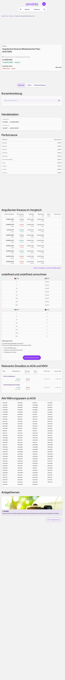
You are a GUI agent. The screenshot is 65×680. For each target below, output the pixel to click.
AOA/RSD (5, 468)
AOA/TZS (20, 475)
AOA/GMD (5, 423)
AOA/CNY (35, 416)
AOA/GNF (5, 426)
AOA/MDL (50, 449)
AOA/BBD (5, 409)
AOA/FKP (35, 421)
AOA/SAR (20, 465)
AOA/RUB (35, 463)
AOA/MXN (35, 449)
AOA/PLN (50, 461)
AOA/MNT (5, 451)
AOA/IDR (35, 428)
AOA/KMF (50, 437)
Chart (29, 85)
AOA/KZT (50, 435)
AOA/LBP (50, 442)
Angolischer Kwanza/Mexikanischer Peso (25, 16)
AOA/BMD (35, 409)
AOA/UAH (35, 479)
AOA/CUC (20, 440)
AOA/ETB (50, 405)
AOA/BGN (20, 414)
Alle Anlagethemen (54, 520)
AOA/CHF (50, 465)
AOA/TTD (5, 477)
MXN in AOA (58, 67)
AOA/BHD (35, 407)
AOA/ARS (5, 405)
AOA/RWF (5, 463)
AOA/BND (5, 414)
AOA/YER (20, 433)
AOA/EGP (20, 402)
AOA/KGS (5, 442)
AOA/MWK (50, 444)
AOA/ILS (35, 430)
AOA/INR (20, 428)
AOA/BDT (50, 407)
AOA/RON (20, 463)
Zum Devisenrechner (32, 358)
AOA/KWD (35, 440)
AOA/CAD (20, 435)
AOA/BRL (35, 412)
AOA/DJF (35, 419)
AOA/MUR (50, 447)
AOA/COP (35, 437)
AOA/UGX (20, 479)
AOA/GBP (50, 412)
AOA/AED (20, 419)
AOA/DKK (5, 419)
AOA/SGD (50, 468)
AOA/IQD (50, 428)
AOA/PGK (50, 458)
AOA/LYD (5, 444)
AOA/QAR (5, 437)
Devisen (12, 16)
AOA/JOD (35, 433)
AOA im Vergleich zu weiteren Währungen (48, 268)
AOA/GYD (20, 426)
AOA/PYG (5, 461)
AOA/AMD (20, 405)
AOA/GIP (35, 423)
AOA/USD (35, 482)
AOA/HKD (5, 428)
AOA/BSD (20, 407)
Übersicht (21, 85)
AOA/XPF (5, 416)
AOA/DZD (50, 402)
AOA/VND (20, 484)
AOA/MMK (20, 451)
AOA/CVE (35, 435)
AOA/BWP (20, 412)
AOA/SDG (5, 472)
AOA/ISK (20, 430)
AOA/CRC (50, 416)
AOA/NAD (35, 451)
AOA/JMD (50, 430)
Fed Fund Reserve (9, 376)
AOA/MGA (35, 444)
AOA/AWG (35, 405)
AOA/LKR (20, 470)
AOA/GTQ (50, 423)
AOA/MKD (5, 449)
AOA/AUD (5, 407)
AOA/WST (5, 465)
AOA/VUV (50, 482)
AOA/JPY (5, 433)
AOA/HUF (50, 479)
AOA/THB (35, 475)
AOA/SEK (35, 465)
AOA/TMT (5, 479)
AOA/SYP (5, 475)
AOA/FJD (50, 421)
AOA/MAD (35, 447)
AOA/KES (20, 437)
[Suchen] (59, 100)
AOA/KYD (50, 433)
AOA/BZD (20, 409)
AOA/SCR (20, 468)
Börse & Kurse (4, 16)
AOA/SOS (5, 470)
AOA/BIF (35, 414)
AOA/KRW (20, 472)
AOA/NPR (50, 451)
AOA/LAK (20, 442)
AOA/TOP (50, 475)
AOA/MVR (20, 447)
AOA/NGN (50, 454)
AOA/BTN (50, 409)
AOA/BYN (35, 484)
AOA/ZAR (50, 470)
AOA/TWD (5, 454)
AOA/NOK (35, 456)
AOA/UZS (20, 482)
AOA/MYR (5, 447)
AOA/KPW (20, 456)
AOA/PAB (35, 458)
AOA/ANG (5, 456)
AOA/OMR (50, 456)
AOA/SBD (50, 463)
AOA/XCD (5, 458)
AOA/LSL (35, 442)
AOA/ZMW (50, 440)
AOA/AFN (5, 402)
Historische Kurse (40, 85)
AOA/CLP (20, 416)
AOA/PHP (35, 461)
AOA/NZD (20, 454)
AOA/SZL (50, 472)
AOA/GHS (20, 423)
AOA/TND (35, 477)
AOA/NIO (35, 454)
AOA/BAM (5, 440)
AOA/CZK (20, 477)
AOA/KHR (5, 435)
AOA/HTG (35, 426)
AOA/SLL (35, 468)
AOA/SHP (35, 470)
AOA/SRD (35, 472)
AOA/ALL (35, 402)
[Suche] (44, 9)
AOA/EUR (20, 421)
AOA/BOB (5, 412)
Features (37, 9)
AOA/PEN (20, 461)
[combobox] (32, 100)
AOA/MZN (20, 449)
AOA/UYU (5, 482)
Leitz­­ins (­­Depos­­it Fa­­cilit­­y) (11, 385)
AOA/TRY (50, 477)
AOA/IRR (5, 430)
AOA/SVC (5, 421)
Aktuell (27, 9)
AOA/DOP (50, 419)
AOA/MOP (20, 444)
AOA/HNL (50, 426)
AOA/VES (5, 484)
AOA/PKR (20, 458)
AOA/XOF (50, 414)
